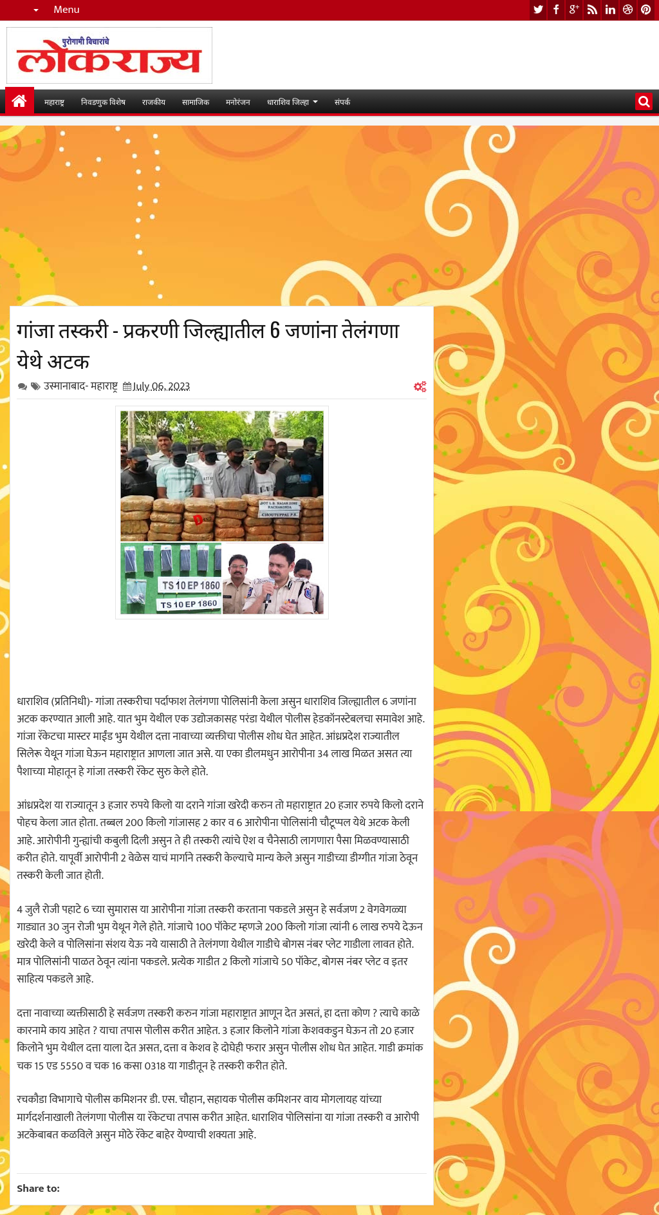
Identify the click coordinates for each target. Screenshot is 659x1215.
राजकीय (153, 101)
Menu (66, 10)
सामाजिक (195, 101)
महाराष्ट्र (54, 101)
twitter (538, 10)
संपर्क (342, 101)
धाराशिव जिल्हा (288, 101)
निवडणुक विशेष (103, 101)
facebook (556, 10)
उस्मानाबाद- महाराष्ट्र (81, 386)
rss (592, 10)
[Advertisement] (222, 216)
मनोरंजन (238, 101)
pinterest (646, 10)
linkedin (610, 10)
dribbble (628, 10)
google (574, 10)
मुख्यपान (19, 101)
